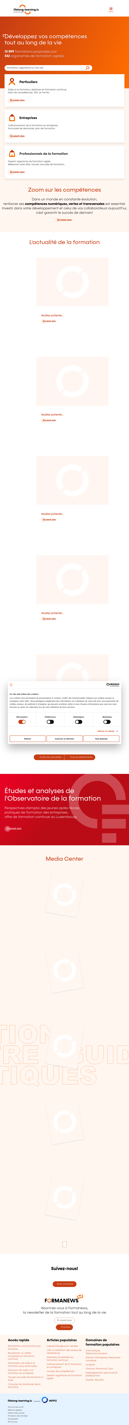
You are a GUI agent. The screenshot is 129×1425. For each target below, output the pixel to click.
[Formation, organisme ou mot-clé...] (44, 68)
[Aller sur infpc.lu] (32, 1402)
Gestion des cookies (16, 1413)
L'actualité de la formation (64, 242)
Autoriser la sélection (64, 739)
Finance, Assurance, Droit (99, 1369)
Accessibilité (13, 1419)
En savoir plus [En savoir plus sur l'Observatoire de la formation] (14, 829)
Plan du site (12, 1422)
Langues (90, 1365)
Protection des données (17, 1416)
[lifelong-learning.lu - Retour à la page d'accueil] (26, 10)
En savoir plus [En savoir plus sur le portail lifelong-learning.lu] (64, 220)
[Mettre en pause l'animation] (64, 1244)
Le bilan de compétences (60, 1371)
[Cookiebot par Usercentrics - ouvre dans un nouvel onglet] (108, 685)
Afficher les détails (105, 731)
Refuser (27, 739)
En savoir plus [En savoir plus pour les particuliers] (17, 100)
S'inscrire (64, 1327)
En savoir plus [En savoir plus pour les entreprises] (17, 136)
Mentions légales (15, 1410)
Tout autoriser (101, 739)
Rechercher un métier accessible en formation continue (21, 1356)
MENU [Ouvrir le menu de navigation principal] (111, 12)
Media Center (64, 859)
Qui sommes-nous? (16, 1407)
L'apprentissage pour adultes (62, 1346)
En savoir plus (49, 321)
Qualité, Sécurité (94, 1380)
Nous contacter (64, 1284)
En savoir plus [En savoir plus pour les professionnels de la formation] (17, 172)
